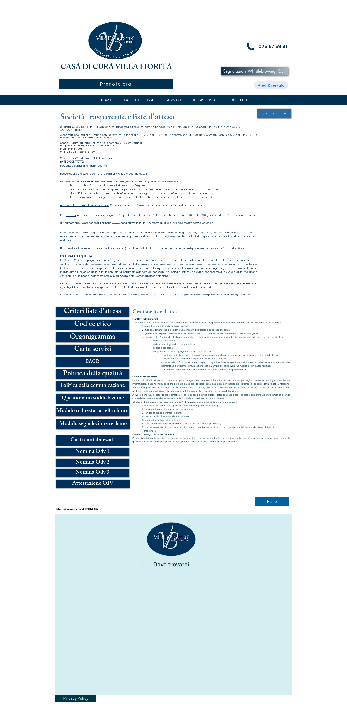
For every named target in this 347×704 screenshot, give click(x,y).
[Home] (272, 501)
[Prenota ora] (116, 84)
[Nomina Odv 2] (92, 463)
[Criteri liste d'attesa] (92, 312)
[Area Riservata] (271, 85)
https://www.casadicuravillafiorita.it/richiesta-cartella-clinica (167, 205)
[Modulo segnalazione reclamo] (93, 424)
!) (146, 173)
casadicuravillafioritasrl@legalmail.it (88, 165)
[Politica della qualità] (92, 374)
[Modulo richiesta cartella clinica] (92, 411)
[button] (139, 100)
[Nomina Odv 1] (92, 452)
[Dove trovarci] (171, 564)
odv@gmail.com (242, 294)
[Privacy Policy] (75, 698)
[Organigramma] (92, 337)
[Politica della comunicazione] (92, 386)
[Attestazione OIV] (93, 484)
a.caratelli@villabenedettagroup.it (125, 173)
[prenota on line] (274, 113)
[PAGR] (92, 362)
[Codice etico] (92, 325)
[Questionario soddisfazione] (93, 399)
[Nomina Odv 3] (92, 473)
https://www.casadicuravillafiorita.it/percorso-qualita (137, 223)
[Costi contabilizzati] (92, 440)
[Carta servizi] (92, 350)
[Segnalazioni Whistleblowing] (254, 71)
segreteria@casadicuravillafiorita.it (156, 181)
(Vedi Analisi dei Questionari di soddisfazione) (141, 276)
